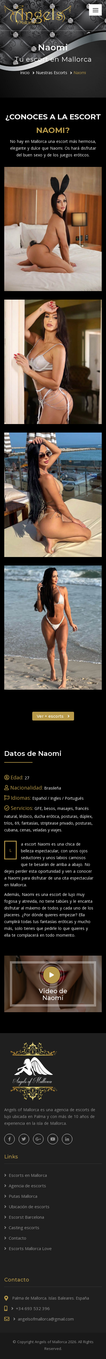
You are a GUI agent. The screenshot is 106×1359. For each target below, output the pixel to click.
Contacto (17, 1238)
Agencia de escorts (27, 1185)
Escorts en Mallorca (28, 1175)
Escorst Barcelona (26, 1217)
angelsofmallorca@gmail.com (46, 1319)
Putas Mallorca (23, 1196)
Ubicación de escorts (29, 1206)
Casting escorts (24, 1227)
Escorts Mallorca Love (30, 1248)
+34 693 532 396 (33, 1308)
